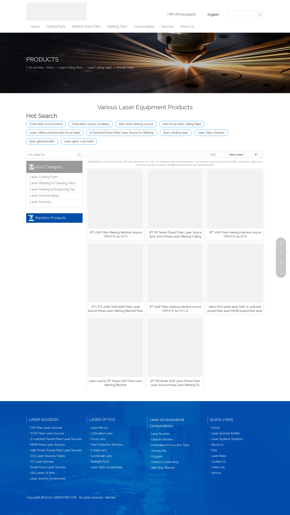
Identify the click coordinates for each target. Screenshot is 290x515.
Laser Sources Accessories (47, 478)
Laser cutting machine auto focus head (55, 132)
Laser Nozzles (160, 433)
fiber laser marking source (136, 124)
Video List (218, 467)
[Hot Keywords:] (260, 14)
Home (215, 427)
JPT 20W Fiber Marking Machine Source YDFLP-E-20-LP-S (115, 234)
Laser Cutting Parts (44, 177)
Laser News (219, 456)
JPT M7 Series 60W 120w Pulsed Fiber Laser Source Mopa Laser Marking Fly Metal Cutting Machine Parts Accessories (175, 383)
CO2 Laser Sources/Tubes (47, 456)
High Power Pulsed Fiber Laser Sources (56, 450)
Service (216, 472)
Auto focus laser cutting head (182, 124)
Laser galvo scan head (78, 141)
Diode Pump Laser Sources (48, 467)
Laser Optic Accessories (106, 467)
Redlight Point (100, 461)
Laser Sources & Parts (225, 433)
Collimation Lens (102, 433)
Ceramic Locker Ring (164, 462)
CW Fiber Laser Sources (46, 427)
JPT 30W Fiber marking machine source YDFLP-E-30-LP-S (235, 234)
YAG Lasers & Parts (42, 472)
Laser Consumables (44, 196)
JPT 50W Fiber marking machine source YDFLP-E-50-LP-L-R (175, 308)
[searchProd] (242, 14)
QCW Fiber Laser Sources (47, 433)
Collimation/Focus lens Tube (170, 445)
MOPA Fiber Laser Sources (47, 444)
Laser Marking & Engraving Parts (54, 189)
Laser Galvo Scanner (211, 132)
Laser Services (40, 202)
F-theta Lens (99, 450)
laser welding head (175, 132)
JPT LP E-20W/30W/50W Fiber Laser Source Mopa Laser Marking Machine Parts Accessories (115, 309)
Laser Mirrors (99, 427)
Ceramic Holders (162, 439)
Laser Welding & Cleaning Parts (53, 183)
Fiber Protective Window (107, 444)
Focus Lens (98, 439)
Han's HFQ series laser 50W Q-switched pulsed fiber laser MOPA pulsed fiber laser (234, 308)
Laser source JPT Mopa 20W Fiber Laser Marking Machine (115, 383)
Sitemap (110, 497)
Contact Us (218, 461)
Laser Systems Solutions (227, 439)
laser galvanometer (42, 141)
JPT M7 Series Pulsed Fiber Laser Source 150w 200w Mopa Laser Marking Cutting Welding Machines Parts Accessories (175, 234)
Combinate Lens (101, 456)
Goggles (157, 456)
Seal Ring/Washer (163, 467)
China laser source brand (46, 124)
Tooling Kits (158, 450)
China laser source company (90, 124)
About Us (217, 444)
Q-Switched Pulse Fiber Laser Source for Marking (122, 132)
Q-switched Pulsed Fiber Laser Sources (56, 439)
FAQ (214, 450)
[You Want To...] (51, 154)
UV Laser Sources (42, 461)
